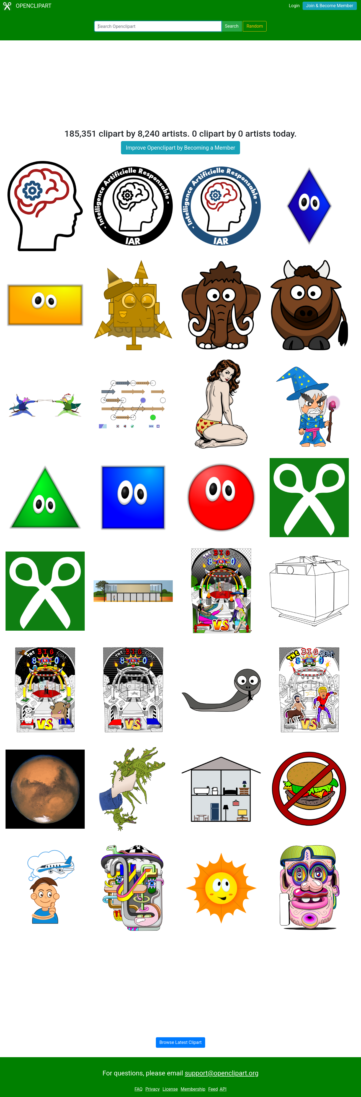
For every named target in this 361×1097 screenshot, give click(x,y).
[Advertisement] (180, 87)
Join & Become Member (329, 5)
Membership (192, 1089)
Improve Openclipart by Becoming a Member (180, 147)
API (223, 1089)
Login (294, 5)
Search (231, 26)
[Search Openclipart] (157, 26)
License (170, 1089)
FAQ (139, 1089)
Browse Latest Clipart (180, 1042)
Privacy (152, 1089)
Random (254, 26)
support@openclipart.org (221, 1073)
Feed (213, 1089)
